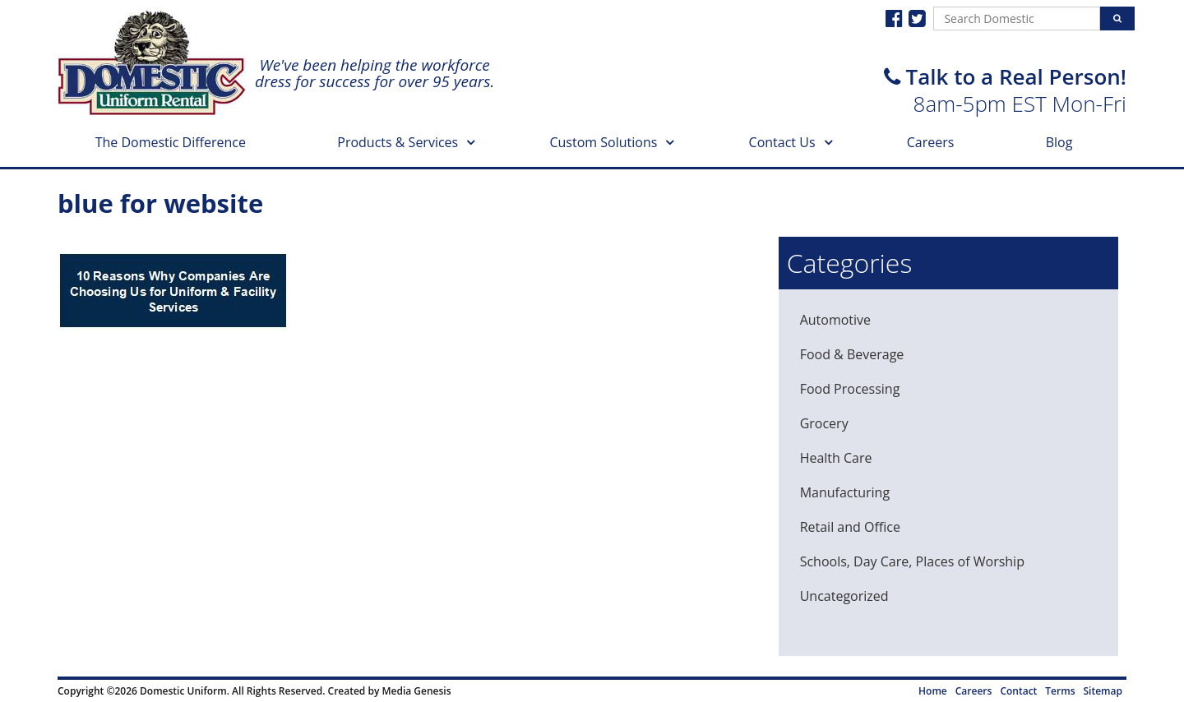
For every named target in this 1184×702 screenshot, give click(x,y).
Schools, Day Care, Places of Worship (912, 561)
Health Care (836, 458)
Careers (931, 142)
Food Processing (850, 389)
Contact (1018, 691)
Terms (1060, 691)
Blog (1059, 142)
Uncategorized (844, 596)
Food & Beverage (852, 354)
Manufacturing (845, 492)
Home (932, 691)
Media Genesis (416, 691)
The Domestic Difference (170, 142)
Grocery (824, 423)
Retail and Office (850, 527)
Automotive (835, 320)
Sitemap (1103, 691)
